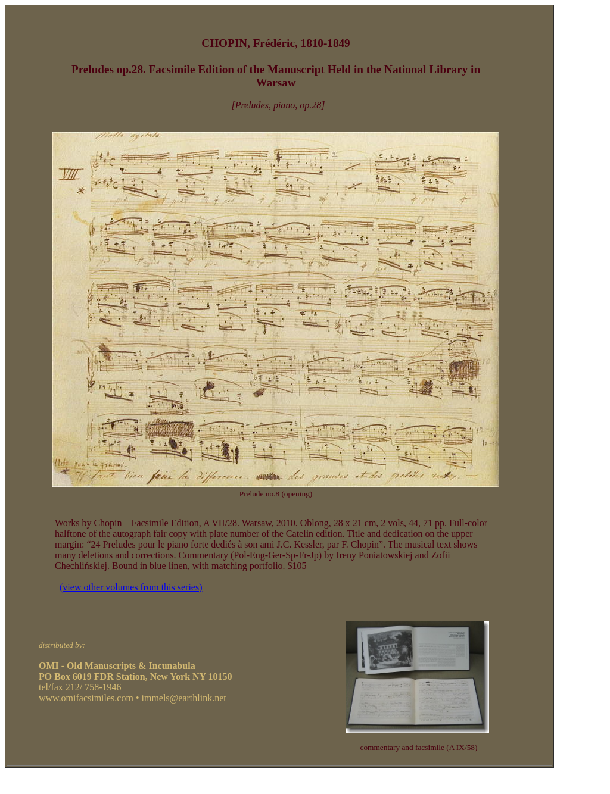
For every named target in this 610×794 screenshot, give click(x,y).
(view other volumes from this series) (131, 587)
